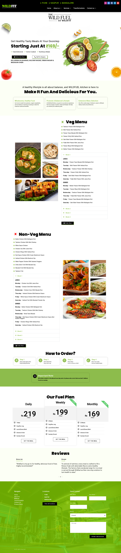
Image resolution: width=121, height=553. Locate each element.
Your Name (73, 494)
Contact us (91, 8)
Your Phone (92, 494)
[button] (84, 155)
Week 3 (68, 213)
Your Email (73, 503)
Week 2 (68, 209)
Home (49, 8)
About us (57, 8)
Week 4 (68, 217)
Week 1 (68, 155)
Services (67, 8)
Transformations (79, 8)
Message (72, 520)
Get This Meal (28, 441)
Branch (72, 511)
